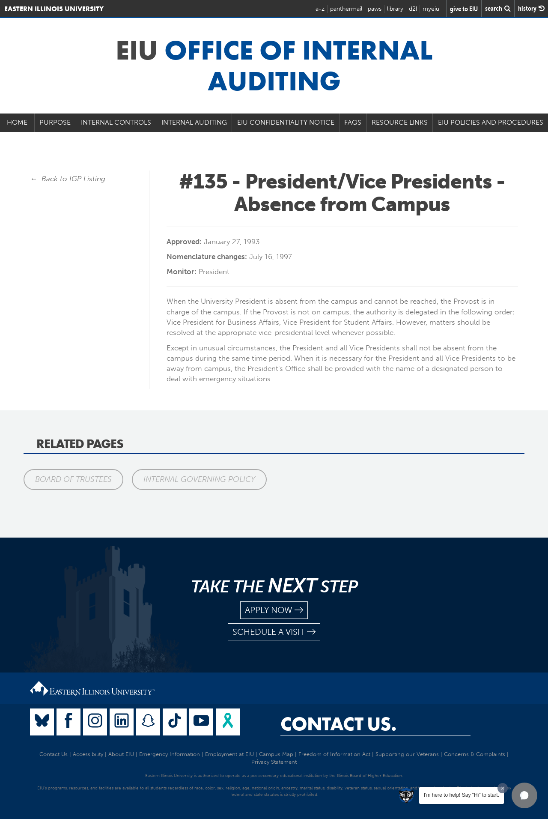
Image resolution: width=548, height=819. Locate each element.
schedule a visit (274, 632)
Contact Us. (338, 723)
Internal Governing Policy (199, 479)
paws (374, 8)
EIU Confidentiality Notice (285, 122)
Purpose (55, 122)
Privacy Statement (274, 762)
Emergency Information (169, 754)
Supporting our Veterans (407, 754)
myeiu (431, 8)
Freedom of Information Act (334, 754)
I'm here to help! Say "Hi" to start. (461, 795)
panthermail (346, 8)
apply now (274, 610)
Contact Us (53, 754)
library (395, 8)
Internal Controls (116, 122)
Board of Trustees (73, 479)
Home (17, 122)
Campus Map (276, 754)
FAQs (352, 122)
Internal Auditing (194, 122)
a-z (320, 8)
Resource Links (400, 122)
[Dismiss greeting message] (502, 788)
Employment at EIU (229, 754)
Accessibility (88, 754)
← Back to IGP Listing (67, 178)
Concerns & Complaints (474, 754)
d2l (413, 8)
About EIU (121, 754)
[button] (524, 795)
